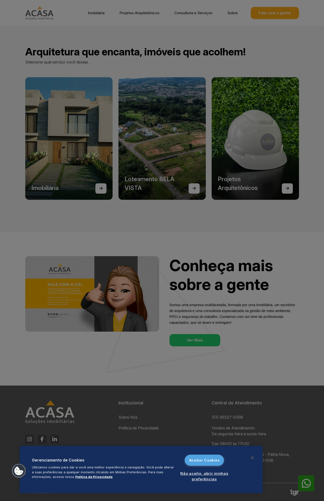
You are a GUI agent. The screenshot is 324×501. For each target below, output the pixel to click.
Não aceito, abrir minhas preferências (204, 476)
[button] (19, 471)
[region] (141, 469)
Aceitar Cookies (204, 460)
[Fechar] (252, 457)
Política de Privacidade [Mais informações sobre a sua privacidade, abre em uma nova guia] (94, 477)
